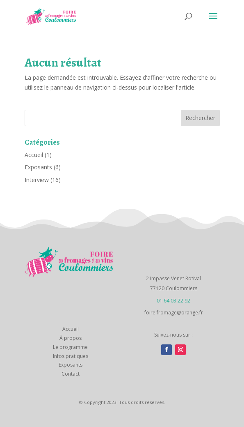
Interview (37, 180)
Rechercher (200, 118)
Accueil (34, 155)
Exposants (38, 167)
